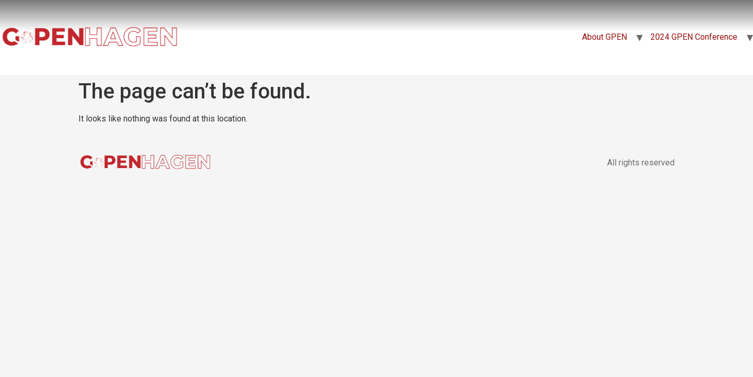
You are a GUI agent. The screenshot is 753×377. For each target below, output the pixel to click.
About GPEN (604, 37)
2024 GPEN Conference (694, 37)
